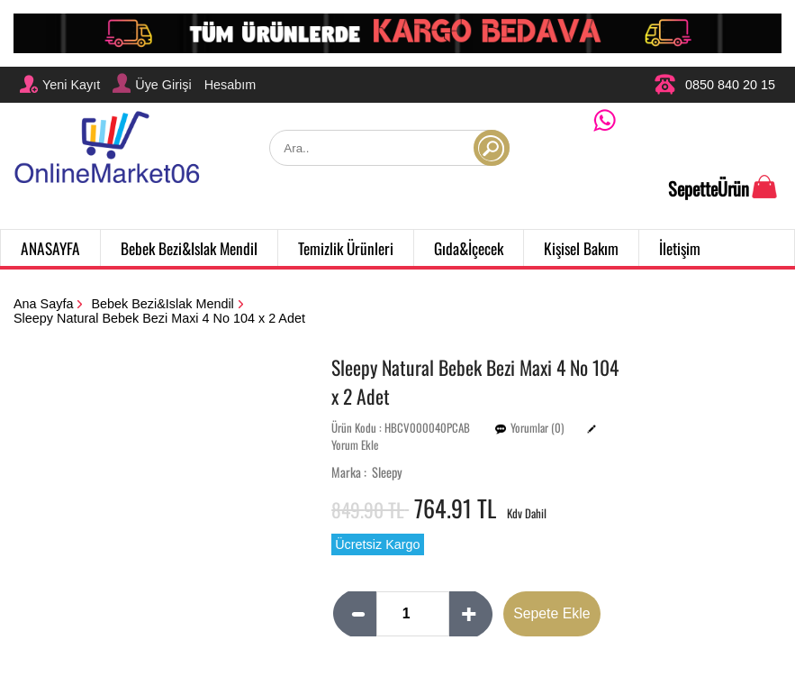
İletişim (679, 248)
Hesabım (230, 85)
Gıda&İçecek (468, 248)
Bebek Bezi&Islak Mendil (189, 248)
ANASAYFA (50, 248)
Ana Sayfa (43, 304)
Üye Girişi (152, 83)
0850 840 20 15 (714, 84)
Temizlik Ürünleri (345, 248)
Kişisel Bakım (581, 248)
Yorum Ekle (354, 444)
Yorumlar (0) (537, 427)
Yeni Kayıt (60, 84)
